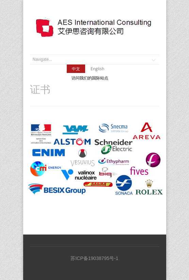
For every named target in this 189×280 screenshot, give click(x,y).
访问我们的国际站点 (90, 78)
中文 (76, 68)
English (97, 68)
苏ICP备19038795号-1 (94, 258)
